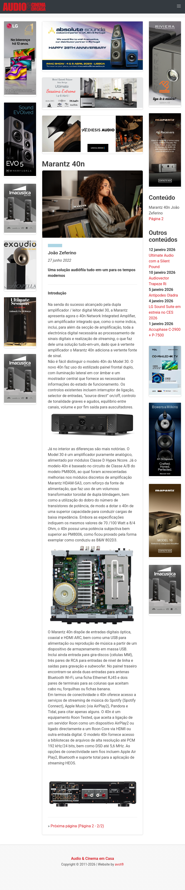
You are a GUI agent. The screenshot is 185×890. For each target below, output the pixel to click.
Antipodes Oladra (163, 295)
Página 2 (156, 219)
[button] (179, 6)
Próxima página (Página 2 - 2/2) (77, 826)
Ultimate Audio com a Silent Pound (161, 261)
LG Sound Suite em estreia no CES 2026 (165, 312)
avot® (119, 864)
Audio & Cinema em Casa (92, 858)
